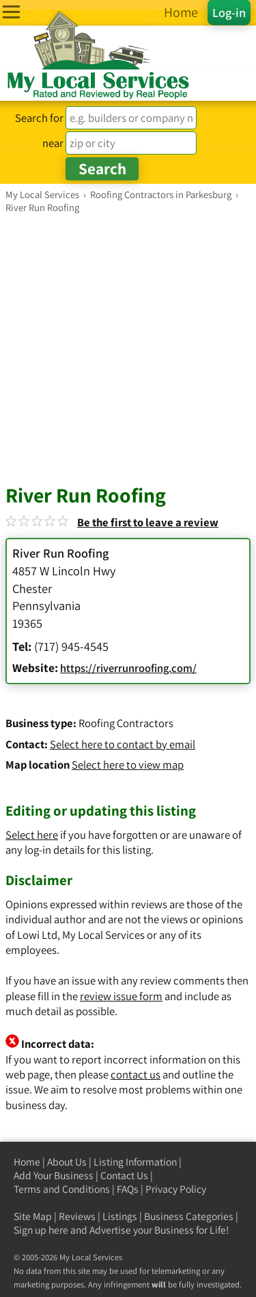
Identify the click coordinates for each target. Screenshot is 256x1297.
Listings (119, 1216)
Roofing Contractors (126, 723)
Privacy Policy (175, 1189)
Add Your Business (54, 1175)
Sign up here (41, 1229)
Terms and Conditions (62, 1189)
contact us (135, 1074)
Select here (31, 834)
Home (27, 1161)
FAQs (128, 1189)
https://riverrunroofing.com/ (128, 667)
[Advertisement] (128, 348)
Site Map (33, 1216)
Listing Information (135, 1161)
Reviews (77, 1216)
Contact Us (124, 1175)
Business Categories (188, 1216)
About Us (67, 1161)
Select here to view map (128, 764)
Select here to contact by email (122, 744)
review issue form (121, 996)
